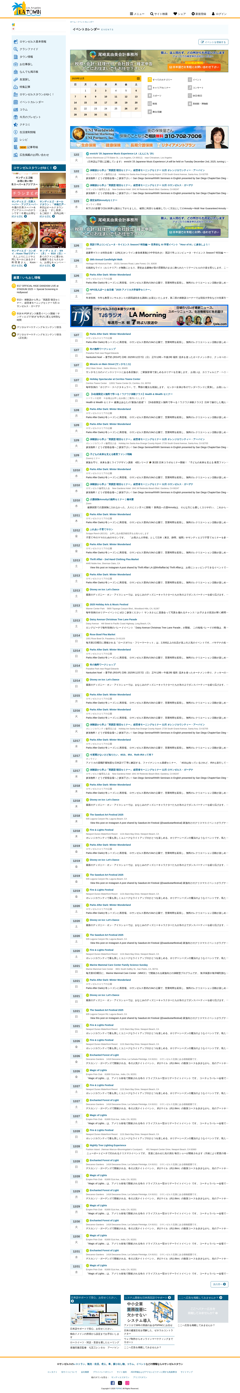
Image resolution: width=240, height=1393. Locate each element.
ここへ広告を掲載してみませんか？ (142, 1347)
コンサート (198, 88)
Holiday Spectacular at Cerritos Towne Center (115, 379)
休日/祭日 (197, 96)
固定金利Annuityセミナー (103, 200)
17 (105, 102)
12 (126, 96)
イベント (197, 80)
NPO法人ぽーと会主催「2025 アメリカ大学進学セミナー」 (121, 289)
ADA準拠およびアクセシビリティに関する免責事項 (154, 1372)
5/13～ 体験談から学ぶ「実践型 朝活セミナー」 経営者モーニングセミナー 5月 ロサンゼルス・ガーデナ (38, 302)
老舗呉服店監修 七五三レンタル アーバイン (94, 1347)
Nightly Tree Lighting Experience (108, 1145)
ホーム (73, 22)
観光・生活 (93, 1364)
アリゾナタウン (140, 1377)
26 (126, 108)
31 (105, 114)
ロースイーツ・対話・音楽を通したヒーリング (94, 1342)
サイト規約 (122, 1372)
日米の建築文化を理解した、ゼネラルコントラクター (148, 1332)
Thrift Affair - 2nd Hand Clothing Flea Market (114, 559)
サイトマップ (187, 1372)
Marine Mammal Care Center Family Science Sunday (119, 965)
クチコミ (25, 124)
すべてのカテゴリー (162, 80)
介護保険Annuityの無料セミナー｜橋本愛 (112, 499)
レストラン (79, 1364)
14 (75, 102)
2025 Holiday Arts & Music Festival (109, 604)
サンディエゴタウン (120, 1377)
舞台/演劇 (157, 112)
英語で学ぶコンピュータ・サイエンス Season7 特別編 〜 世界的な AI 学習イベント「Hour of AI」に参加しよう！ (150, 244)
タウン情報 (26, 56)
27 (136, 108)
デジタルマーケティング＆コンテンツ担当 (39, 327)
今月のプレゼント (30, 116)
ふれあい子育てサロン (103, 529)
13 (136, 96)
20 (136, 102)
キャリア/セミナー (162, 88)
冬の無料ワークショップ (103, 349)
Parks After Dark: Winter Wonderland (110, 274)
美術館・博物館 (200, 104)
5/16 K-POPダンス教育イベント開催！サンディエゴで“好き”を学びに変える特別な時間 (38, 316)
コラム (24, 109)
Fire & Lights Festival (102, 830)
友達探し (25, 79)
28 (75, 114)
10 (105, 96)
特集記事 (25, 86)
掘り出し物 (119, 1364)
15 (85, 102)
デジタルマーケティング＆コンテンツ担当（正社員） (39, 336)
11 (116, 96)
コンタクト (52, 1372)
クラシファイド (29, 48)
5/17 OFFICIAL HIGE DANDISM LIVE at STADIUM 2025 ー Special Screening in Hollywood (37, 289)
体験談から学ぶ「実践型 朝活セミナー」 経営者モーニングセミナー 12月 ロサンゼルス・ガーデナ (141, 185)
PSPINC (119, 1389)
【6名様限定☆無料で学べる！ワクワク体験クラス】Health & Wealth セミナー (131, 394)
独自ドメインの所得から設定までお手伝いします (94, 1336)
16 (95, 102)
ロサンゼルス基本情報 (33, 41)
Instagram (127, 1383)
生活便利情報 (28, 132)
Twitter (120, 1383)
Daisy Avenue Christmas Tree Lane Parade (113, 619)
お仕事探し (26, 64)
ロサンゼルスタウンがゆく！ (37, 94)
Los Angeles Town (26, 9)
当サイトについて (69, 1372)
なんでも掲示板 (29, 71)
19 (126, 102)
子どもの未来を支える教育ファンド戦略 (111, 454)
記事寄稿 (32, 147)
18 (116, 102)
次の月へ (219, 1284)
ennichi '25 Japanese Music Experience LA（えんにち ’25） (122, 153)
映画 (155, 104)
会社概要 (85, 1372)
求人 (103, 1364)
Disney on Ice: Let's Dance (104, 589)
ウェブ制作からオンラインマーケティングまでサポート (148, 1341)
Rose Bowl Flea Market (102, 634)
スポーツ (157, 96)
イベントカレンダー (32, 101)
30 (95, 114)
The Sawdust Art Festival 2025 (106, 814)
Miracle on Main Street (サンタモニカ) (110, 364)
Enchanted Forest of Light (104, 1055)
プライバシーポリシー (103, 1372)
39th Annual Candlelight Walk (106, 259)
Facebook (113, 1383)
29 (85, 114)
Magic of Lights (98, 1070)
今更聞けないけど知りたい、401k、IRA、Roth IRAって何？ (122, 754)
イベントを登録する (213, 42)
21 (75, 108)
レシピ (24, 139)
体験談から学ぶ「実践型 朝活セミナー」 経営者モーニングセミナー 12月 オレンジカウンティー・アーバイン (147, 170)
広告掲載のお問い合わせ (34, 154)
